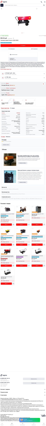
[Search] (44, 5)
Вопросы (8, 136)
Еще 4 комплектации (5, 221)
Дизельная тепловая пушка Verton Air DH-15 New (22, 236)
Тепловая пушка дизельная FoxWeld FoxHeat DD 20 (7, 214)
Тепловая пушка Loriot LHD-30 (21, 255)
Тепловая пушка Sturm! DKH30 (37, 235)
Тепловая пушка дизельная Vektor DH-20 (7, 236)
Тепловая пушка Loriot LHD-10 (6, 276)
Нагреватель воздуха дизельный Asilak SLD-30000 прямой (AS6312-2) (7, 256)
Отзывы (3, 136)
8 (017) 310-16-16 (4, 382)
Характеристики (5, 108)
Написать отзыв (6, 144)
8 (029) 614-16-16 (5, 378)
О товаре (12, 108)
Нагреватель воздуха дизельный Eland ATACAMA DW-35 (22, 214)
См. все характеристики (5, 69)
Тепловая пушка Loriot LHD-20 (37, 255)
